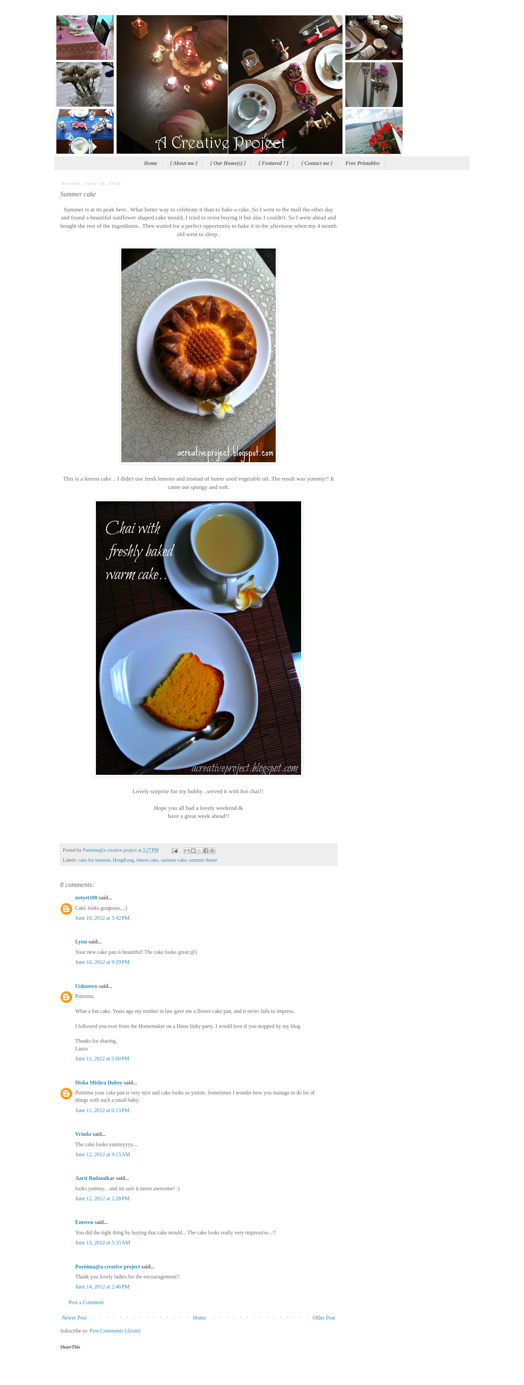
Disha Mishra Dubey (98, 1082)
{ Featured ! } (274, 163)
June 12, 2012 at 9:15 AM (102, 1154)
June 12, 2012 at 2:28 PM (102, 1198)
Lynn (81, 941)
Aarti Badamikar (94, 1178)
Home (150, 163)
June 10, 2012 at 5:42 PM (102, 918)
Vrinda (83, 1134)
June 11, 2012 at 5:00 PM (102, 1058)
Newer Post (74, 1318)
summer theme (203, 860)
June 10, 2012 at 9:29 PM (102, 962)
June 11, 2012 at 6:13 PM (102, 1110)
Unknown (86, 986)
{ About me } (184, 163)
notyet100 (86, 897)
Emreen (84, 1222)
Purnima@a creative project (107, 1266)
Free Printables (363, 163)
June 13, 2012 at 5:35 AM (102, 1242)
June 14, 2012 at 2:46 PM (102, 1286)
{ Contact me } (317, 163)
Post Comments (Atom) (115, 1331)
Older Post (323, 1318)
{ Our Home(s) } (228, 163)
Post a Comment (86, 1302)
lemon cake (147, 860)
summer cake (173, 860)
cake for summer (94, 860)
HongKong (123, 860)
